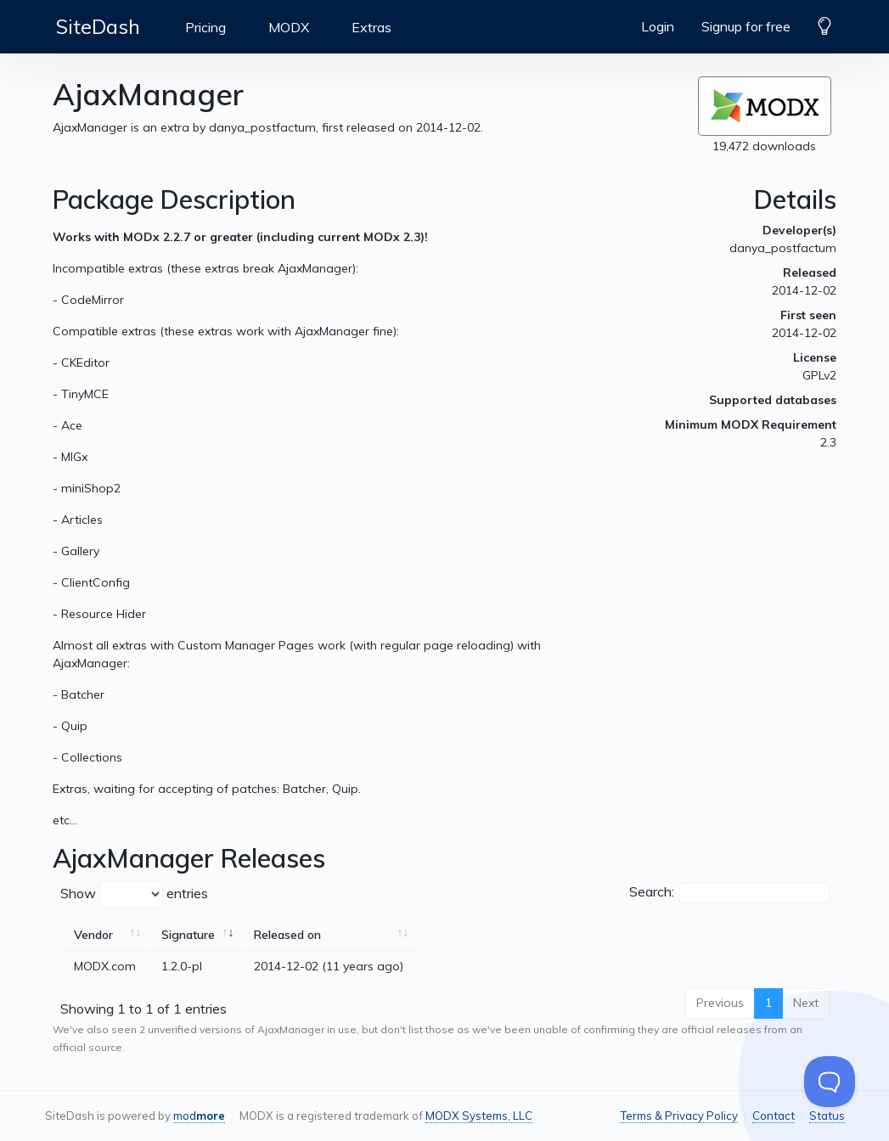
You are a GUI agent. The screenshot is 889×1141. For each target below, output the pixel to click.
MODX (288, 27)
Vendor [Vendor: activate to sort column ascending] (93, 934)
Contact (773, 1115)
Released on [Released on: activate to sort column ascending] (287, 934)
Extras (371, 27)
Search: (729, 893)
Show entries (134, 894)
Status (827, 1115)
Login (657, 26)
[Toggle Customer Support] (829, 1081)
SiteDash (98, 26)
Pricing (205, 27)
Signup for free (746, 26)
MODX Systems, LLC (478, 1115)
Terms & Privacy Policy (679, 1115)
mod (199, 1115)
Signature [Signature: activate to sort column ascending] (188, 934)
